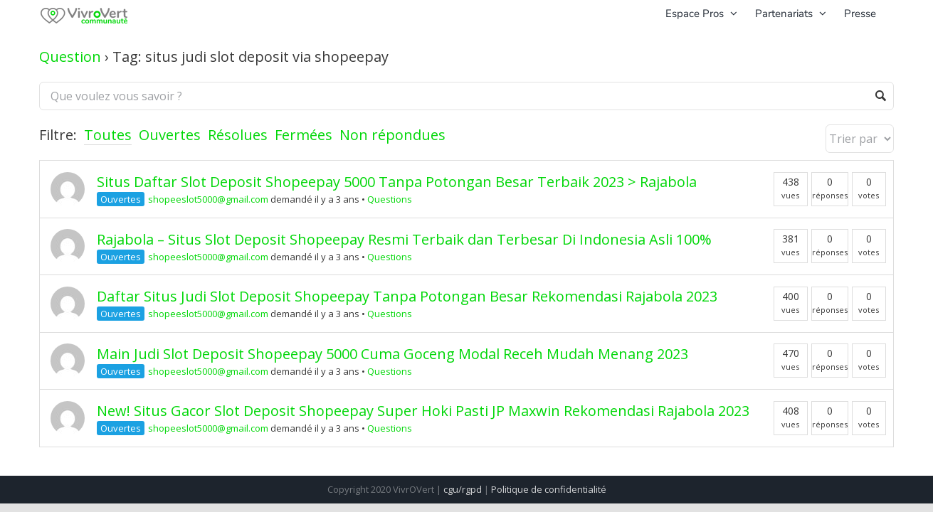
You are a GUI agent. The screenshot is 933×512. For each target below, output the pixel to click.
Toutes (108, 134)
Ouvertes (170, 134)
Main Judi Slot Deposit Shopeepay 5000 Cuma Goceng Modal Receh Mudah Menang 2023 (392, 353)
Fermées (303, 134)
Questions (389, 199)
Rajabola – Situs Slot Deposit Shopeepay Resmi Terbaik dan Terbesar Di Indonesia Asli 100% (404, 239)
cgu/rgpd (462, 489)
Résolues (238, 134)
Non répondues (392, 134)
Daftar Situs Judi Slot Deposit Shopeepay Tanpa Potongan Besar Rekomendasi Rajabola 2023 (407, 296)
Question (70, 56)
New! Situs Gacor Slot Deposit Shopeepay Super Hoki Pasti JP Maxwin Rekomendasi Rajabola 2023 (423, 410)
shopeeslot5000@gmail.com (208, 199)
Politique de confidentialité (548, 489)
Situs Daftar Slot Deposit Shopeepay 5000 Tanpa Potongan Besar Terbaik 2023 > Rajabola (397, 181)
